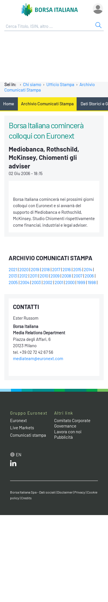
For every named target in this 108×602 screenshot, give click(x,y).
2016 (66, 269)
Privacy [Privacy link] (79, 492)
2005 (13, 282)
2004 (24, 282)
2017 (56, 269)
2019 (35, 269)
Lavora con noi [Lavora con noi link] (68, 431)
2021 (13, 269)
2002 (47, 282)
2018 (45, 269)
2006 (89, 275)
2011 (33, 275)
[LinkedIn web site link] (13, 464)
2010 (44, 275)
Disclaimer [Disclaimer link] (65, 492)
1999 (81, 282)
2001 (59, 282)
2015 (77, 269)
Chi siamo (32, 84)
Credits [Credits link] (26, 498)
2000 (70, 282)
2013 (13, 275)
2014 (88, 269)
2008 (66, 275)
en (18, 454)
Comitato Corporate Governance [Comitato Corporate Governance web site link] (72, 423)
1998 (92, 282)
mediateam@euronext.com (38, 358)
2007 (77, 275)
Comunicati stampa (28, 435)
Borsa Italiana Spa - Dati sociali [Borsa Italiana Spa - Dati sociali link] (32, 492)
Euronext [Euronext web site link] (18, 420)
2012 (23, 275)
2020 (24, 269)
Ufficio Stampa (60, 84)
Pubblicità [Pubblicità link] (63, 437)
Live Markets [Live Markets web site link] (22, 427)
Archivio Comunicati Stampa (47, 103)
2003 (36, 282)
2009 (55, 275)
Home (8, 103)
